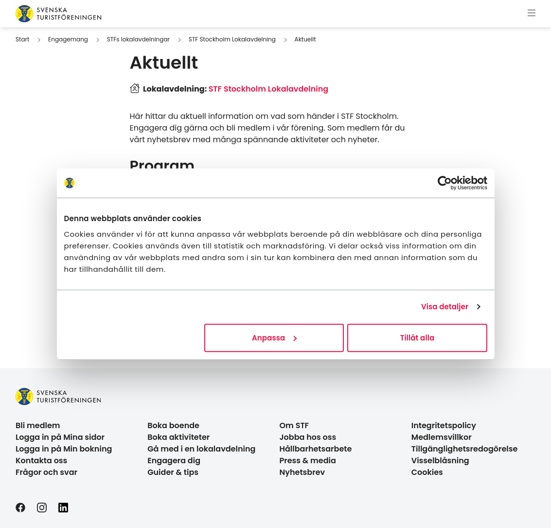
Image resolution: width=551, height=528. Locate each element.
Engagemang (68, 39)
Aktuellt (305, 39)
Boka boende (173, 425)
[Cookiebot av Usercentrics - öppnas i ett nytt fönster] (444, 183)
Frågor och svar (46, 472)
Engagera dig (173, 460)
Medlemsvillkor (441, 437)
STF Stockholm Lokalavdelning (232, 39)
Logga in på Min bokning (64, 448)
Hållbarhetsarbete (316, 448)
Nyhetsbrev (302, 472)
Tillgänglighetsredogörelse (464, 448)
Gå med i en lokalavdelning (201, 448)
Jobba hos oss (308, 437)
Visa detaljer (444, 307)
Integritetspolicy (443, 425)
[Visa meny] (531, 14)
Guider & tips (172, 472)
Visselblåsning (440, 460)
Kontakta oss (41, 460)
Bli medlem (38, 425)
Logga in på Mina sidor (60, 437)
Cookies (427, 472)
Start (22, 39)
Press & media (308, 460)
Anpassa (274, 337)
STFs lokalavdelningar (138, 39)
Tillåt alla (417, 337)
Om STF (294, 425)
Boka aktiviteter (178, 437)
